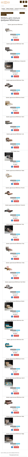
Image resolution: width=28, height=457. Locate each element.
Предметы (4, 14)
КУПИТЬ (16, 39)
